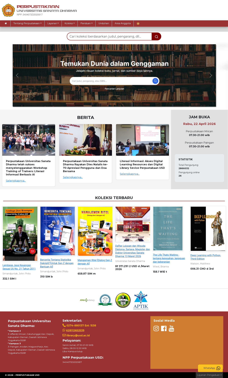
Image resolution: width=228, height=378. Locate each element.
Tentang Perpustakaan (26, 23)
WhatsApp (211, 368)
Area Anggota (123, 23)
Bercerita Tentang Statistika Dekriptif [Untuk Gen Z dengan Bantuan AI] (57, 263)
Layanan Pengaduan (208, 375)
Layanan (52, 23)
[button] (17, 75)
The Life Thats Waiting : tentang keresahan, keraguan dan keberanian (169, 258)
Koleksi (69, 23)
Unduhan (103, 23)
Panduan (85, 23)
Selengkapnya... (16, 180)
